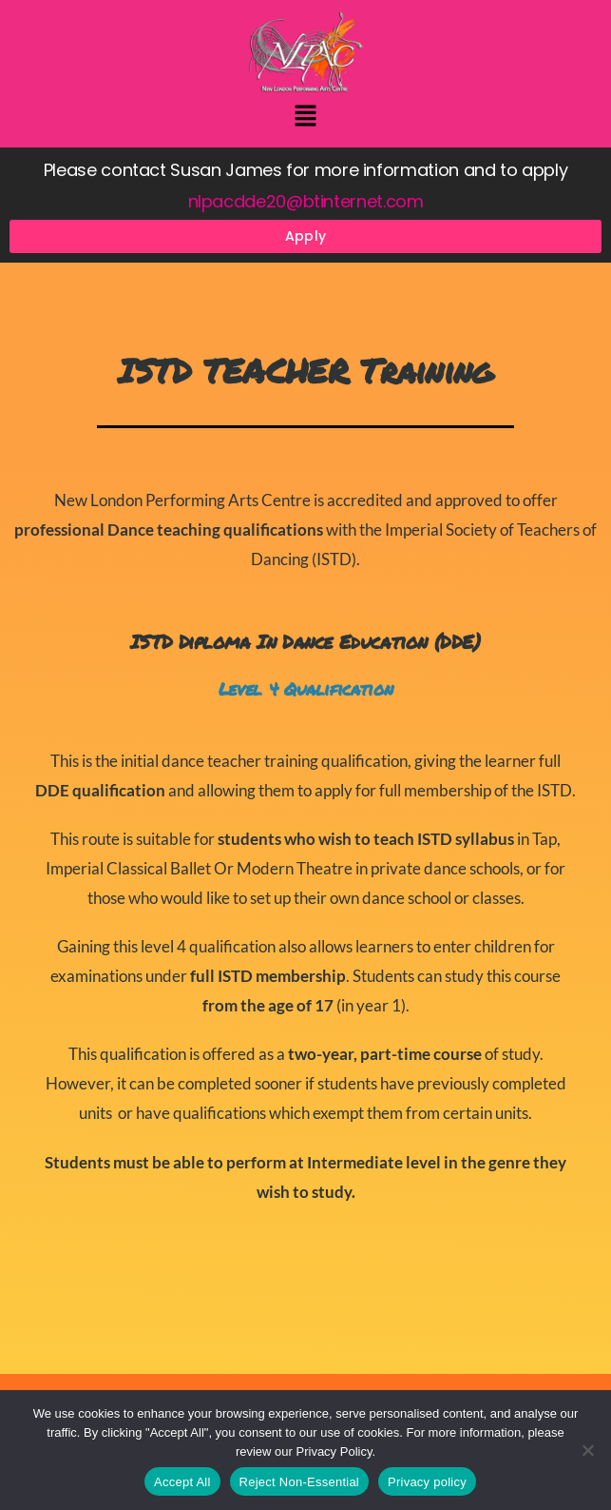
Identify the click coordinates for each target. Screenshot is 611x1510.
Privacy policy (427, 1482)
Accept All (182, 1482)
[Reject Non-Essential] (587, 1450)
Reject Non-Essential (299, 1482)
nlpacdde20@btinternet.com (306, 201)
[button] (305, 117)
